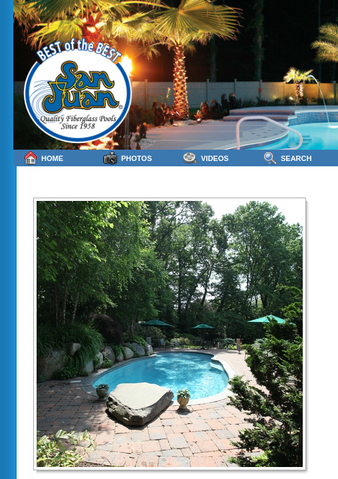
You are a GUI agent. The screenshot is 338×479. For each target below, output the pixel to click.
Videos (206, 158)
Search (287, 158)
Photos (127, 158)
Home (43, 158)
